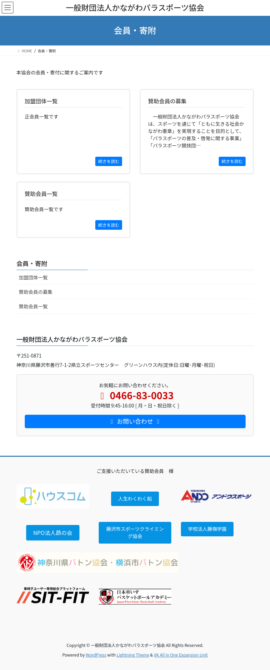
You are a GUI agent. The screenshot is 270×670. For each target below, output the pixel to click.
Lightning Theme (133, 655)
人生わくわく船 (135, 498)
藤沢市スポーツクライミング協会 (135, 532)
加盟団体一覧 (33, 277)
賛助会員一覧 (33, 306)
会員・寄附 (32, 263)
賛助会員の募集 (36, 291)
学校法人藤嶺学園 (207, 528)
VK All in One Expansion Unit (181, 655)
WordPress (96, 655)
